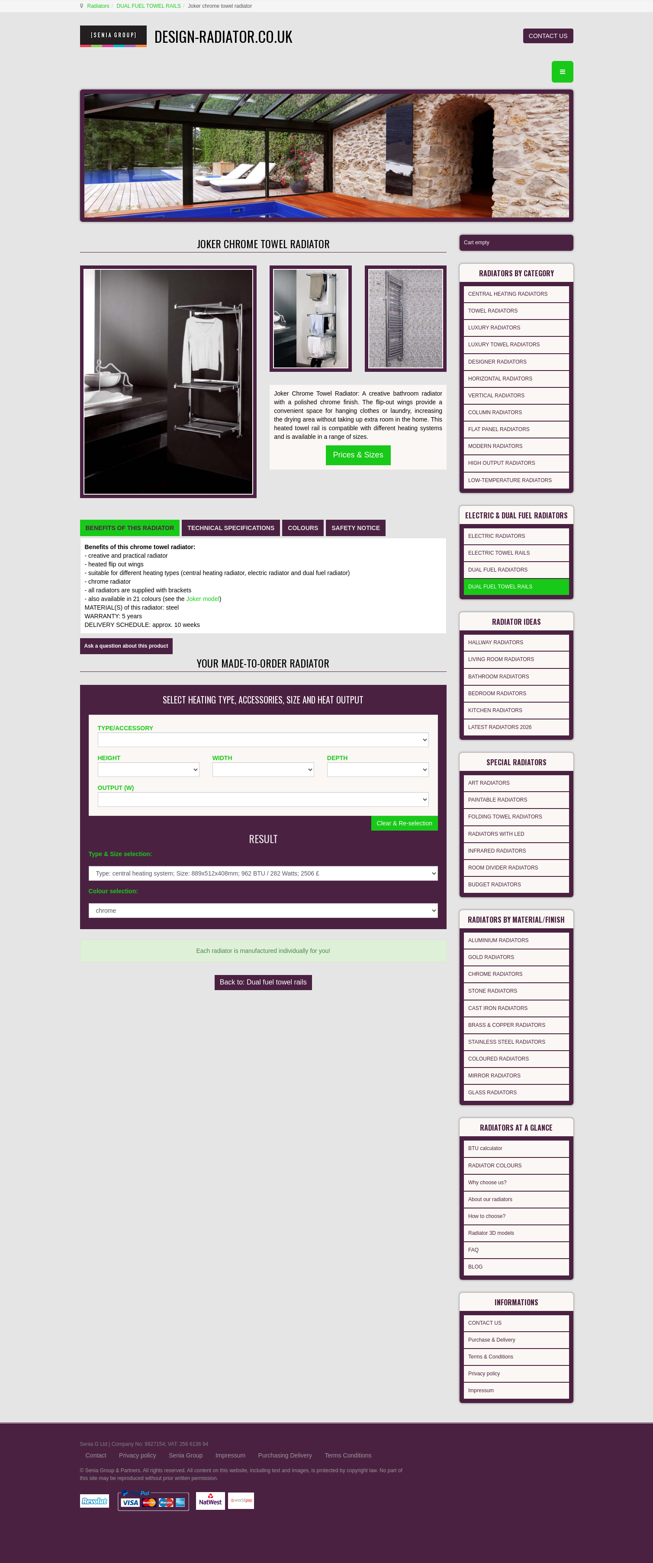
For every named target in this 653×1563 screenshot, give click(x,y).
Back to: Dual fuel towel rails (263, 982)
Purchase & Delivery (491, 1340)
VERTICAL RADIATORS (496, 396)
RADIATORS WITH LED (496, 834)
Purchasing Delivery (285, 1455)
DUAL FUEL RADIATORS (498, 570)
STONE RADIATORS (492, 991)
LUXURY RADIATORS (494, 328)
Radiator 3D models (491, 1233)
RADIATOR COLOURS (495, 1166)
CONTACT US (548, 35)
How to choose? (486, 1216)
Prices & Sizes (358, 455)
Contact (96, 1455)
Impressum (481, 1390)
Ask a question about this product (126, 646)
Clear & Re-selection (404, 823)
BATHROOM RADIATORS (498, 677)
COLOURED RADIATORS (498, 1059)
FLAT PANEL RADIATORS (499, 429)
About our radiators (490, 1199)
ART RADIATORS (489, 783)
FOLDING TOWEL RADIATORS (505, 817)
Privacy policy (484, 1374)
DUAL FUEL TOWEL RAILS (149, 6)
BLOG (475, 1267)
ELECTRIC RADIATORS (496, 536)
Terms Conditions (348, 1455)
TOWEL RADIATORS (493, 311)
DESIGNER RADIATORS (497, 362)
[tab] (130, 528)
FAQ (473, 1250)
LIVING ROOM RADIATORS (501, 659)
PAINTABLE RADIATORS (497, 800)
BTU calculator (485, 1148)
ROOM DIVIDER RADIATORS (503, 868)
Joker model (203, 598)
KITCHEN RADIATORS (495, 710)
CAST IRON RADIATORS (498, 1008)
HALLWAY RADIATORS (495, 642)
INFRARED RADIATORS (497, 851)
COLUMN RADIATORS (495, 412)
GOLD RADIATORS (491, 957)
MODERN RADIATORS (495, 446)
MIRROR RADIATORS (494, 1076)
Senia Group (186, 1455)
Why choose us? (487, 1182)
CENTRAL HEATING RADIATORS (508, 294)
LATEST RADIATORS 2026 (500, 727)
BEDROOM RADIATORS (497, 693)
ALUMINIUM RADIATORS (498, 940)
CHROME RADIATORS (495, 974)
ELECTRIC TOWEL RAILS (499, 553)
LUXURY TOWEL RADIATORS (504, 345)
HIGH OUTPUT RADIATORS (501, 463)
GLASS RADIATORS (492, 1093)
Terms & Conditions (490, 1357)
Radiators (98, 6)
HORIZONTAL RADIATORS (500, 379)
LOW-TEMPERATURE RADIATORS (510, 480)
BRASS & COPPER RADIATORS (506, 1025)
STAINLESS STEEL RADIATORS (506, 1042)
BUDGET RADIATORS (494, 885)
